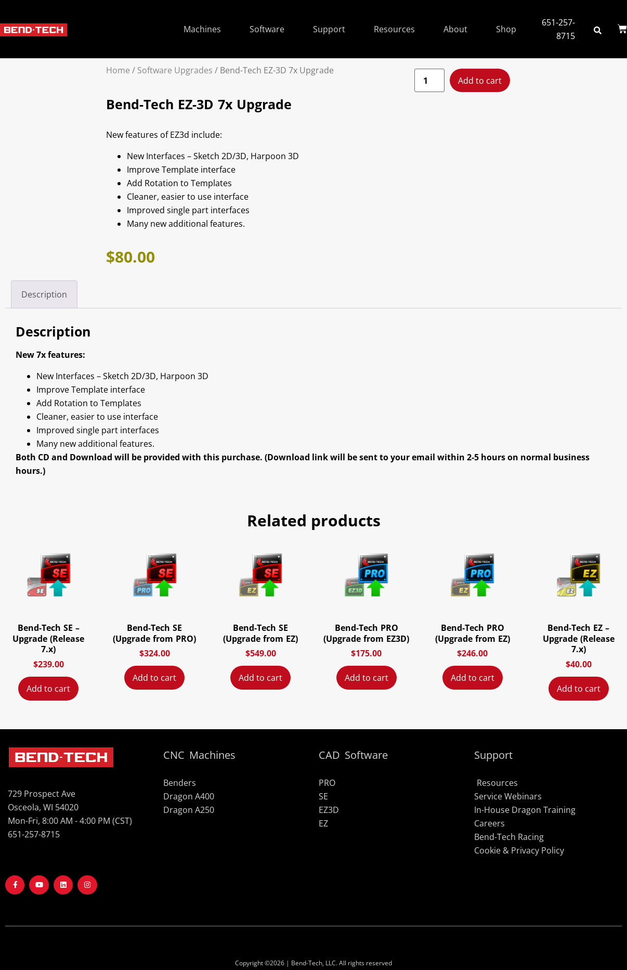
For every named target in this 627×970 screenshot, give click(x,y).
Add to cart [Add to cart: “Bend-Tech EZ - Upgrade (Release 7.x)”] (578, 688)
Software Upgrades (175, 70)
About (455, 29)
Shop (506, 29)
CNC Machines (199, 755)
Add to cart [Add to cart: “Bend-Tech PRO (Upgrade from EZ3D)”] (366, 677)
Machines (202, 29)
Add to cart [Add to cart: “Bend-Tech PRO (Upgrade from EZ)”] (472, 677)
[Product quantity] (429, 81)
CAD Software (353, 755)
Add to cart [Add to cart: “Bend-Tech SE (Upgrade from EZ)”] (260, 677)
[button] (598, 30)
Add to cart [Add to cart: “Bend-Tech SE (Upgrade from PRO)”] (154, 677)
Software (267, 29)
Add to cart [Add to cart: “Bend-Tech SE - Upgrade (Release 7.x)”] (48, 688)
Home (118, 70)
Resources (394, 29)
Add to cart (480, 80)
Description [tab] (44, 294)
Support (329, 29)
